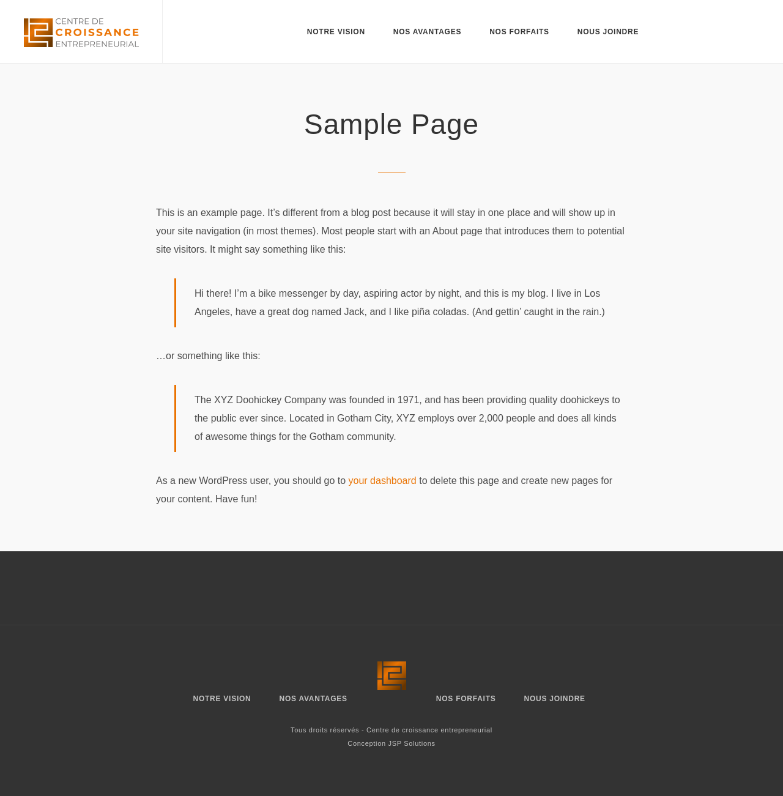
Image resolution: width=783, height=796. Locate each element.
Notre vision (336, 32)
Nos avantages (427, 32)
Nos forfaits (519, 32)
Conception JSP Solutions (391, 743)
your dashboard (383, 480)
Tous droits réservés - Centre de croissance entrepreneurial (391, 730)
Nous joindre (608, 32)
